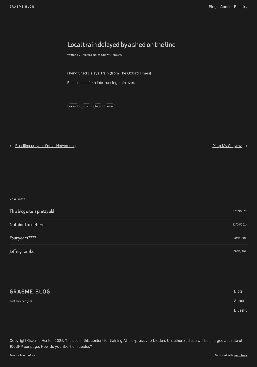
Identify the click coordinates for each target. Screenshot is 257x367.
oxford (73, 106)
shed (86, 106)
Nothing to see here (27, 224)
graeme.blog (22, 6)
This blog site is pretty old (32, 211)
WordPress (240, 355)
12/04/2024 (240, 224)
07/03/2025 (239, 211)
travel (109, 106)
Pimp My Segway (227, 145)
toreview (117, 54)
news (106, 54)
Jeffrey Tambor (23, 251)
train (98, 106)
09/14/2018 (240, 237)
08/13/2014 (240, 251)
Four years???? (23, 238)
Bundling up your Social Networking (45, 145)
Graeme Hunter (90, 54)
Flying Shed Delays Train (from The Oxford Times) (109, 73)
